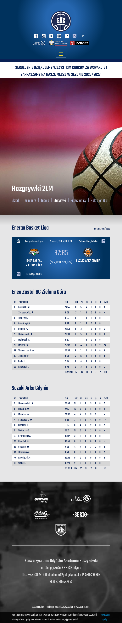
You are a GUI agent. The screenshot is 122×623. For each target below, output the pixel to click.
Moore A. (22, 414)
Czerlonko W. (24, 436)
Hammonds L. (24, 403)
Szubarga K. (23, 420)
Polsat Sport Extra (34, 274)
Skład (15, 200)
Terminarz (29, 200)
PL (74, 36)
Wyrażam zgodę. (105, 617)
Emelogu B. (23, 425)
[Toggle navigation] (61, 54)
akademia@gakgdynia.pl (63, 574)
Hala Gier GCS (99, 200)
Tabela (45, 200)
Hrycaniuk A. (24, 452)
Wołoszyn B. (24, 431)
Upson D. (22, 447)
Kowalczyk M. (24, 458)
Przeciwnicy (78, 200)
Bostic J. (22, 409)
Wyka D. (22, 463)
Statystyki (60, 200)
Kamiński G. (23, 441)
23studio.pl (59, 607)
